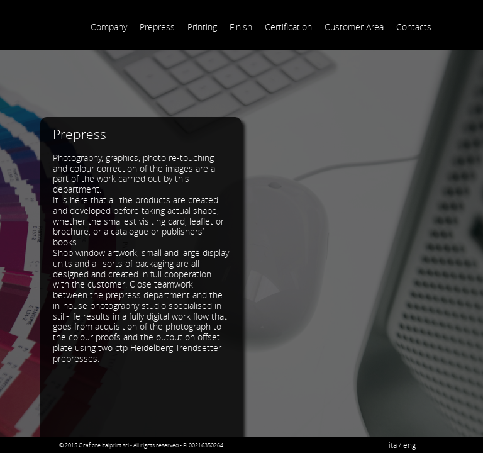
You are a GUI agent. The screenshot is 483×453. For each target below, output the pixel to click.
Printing (202, 27)
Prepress (157, 27)
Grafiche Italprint (54, 17)
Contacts (413, 27)
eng (409, 445)
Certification (288, 27)
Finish (241, 27)
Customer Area (354, 27)
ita (393, 445)
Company (109, 27)
